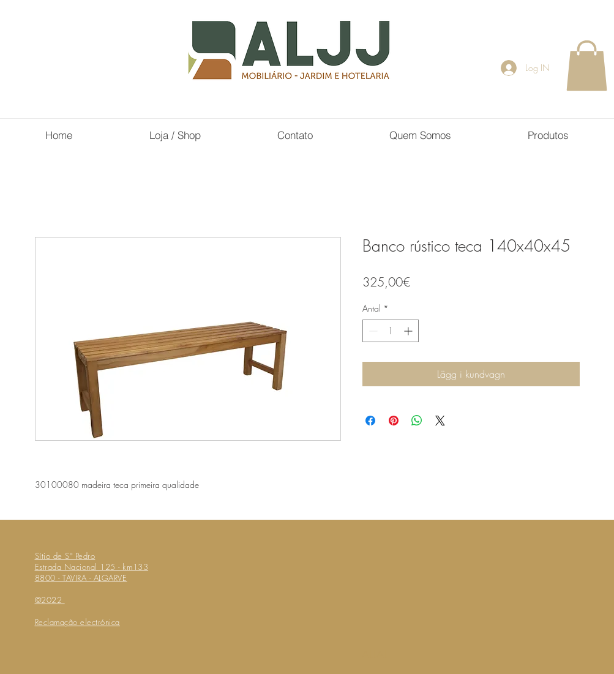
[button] (587, 65)
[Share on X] (440, 420)
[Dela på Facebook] (370, 420)
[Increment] (409, 331)
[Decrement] (372, 331)
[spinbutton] (391, 331)
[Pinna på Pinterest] (393, 420)
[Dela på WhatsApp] (417, 420)
